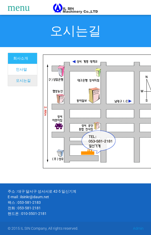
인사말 (21, 69)
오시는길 (75, 30)
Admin (138, 228)
